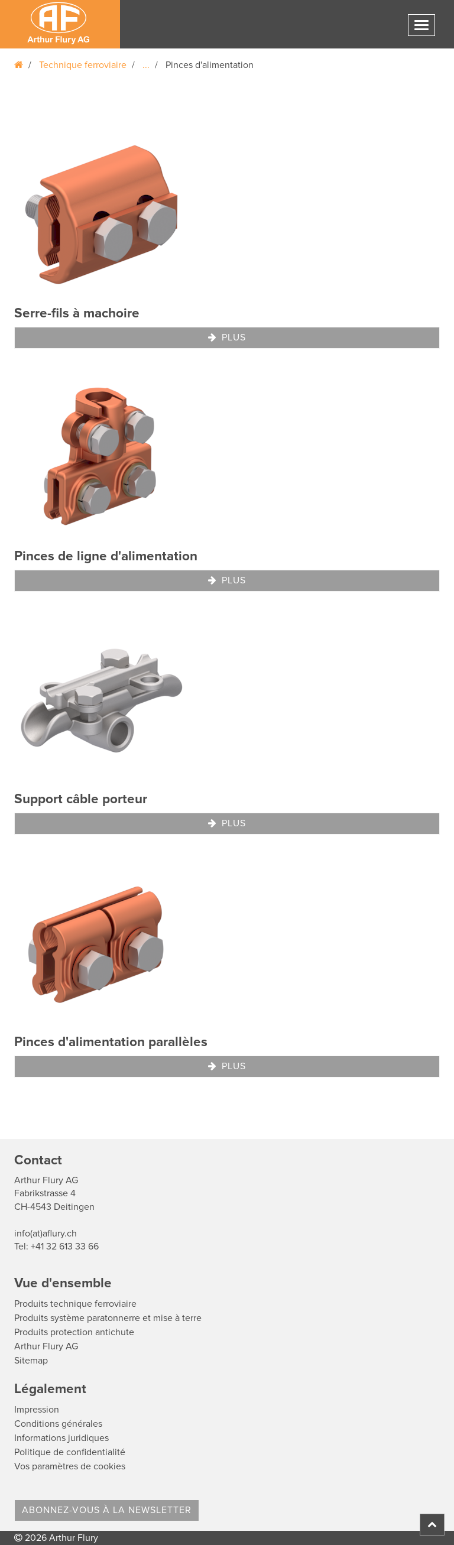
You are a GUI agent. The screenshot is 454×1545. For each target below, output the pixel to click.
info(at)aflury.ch (45, 1233)
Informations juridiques (61, 1438)
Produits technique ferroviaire (75, 1304)
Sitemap (31, 1361)
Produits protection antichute (74, 1332)
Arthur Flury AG (46, 1346)
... (146, 65)
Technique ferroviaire (83, 65)
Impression (36, 1410)
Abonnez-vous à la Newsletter (107, 1510)
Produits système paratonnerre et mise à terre (108, 1318)
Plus (227, 337)
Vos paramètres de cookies (69, 1466)
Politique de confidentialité (69, 1452)
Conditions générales (58, 1424)
